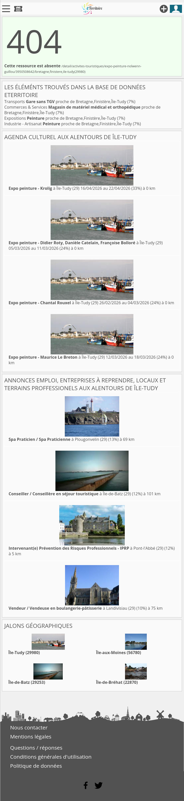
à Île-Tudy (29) (44, 188)
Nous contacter (29, 727)
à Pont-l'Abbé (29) (86, 548)
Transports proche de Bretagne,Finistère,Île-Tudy (65, 101)
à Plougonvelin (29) (58, 439)
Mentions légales (30, 736)
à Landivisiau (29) (72, 608)
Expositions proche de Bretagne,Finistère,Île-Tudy (60, 118)
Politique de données (36, 765)
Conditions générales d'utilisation (51, 756)
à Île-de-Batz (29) (70, 494)
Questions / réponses (36, 747)
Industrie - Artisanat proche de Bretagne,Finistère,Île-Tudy (68, 124)
